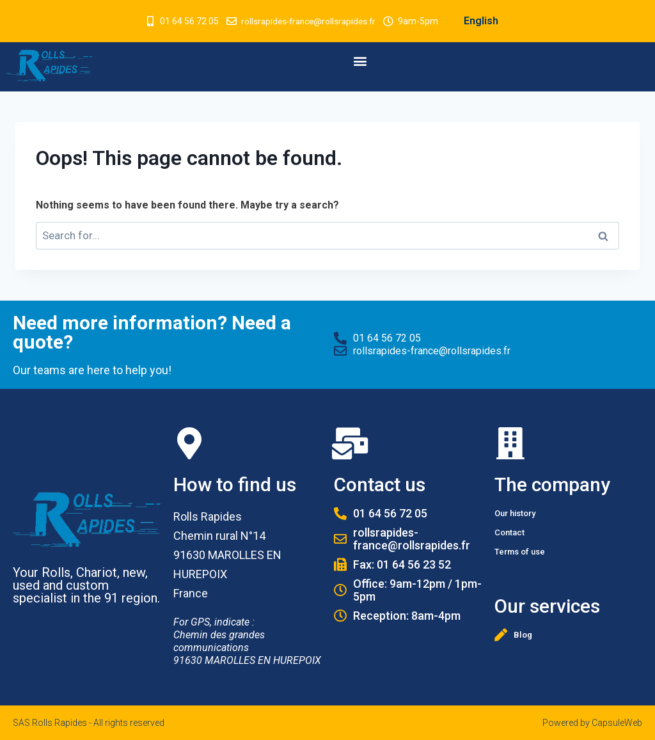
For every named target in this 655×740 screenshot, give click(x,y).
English (484, 21)
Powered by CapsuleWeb (592, 723)
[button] (360, 60)
